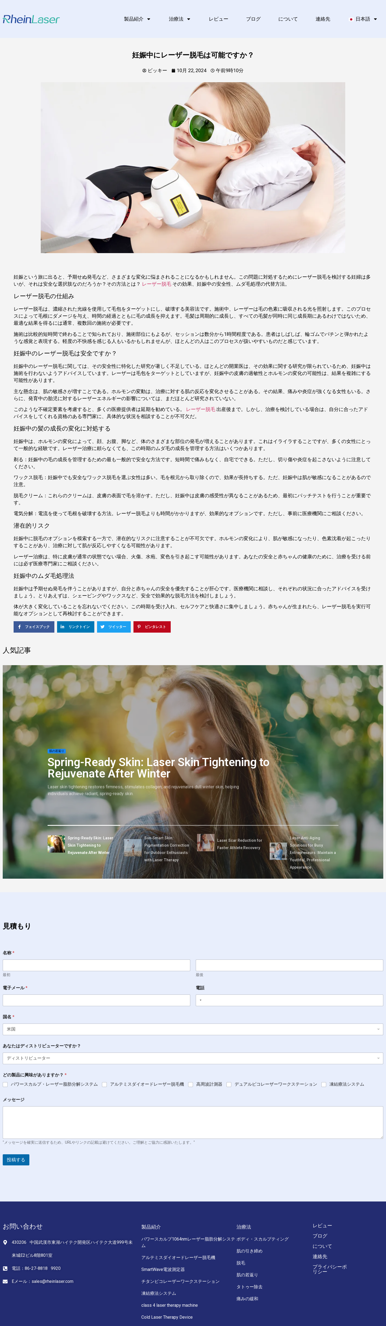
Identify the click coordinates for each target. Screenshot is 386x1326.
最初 (6, 975)
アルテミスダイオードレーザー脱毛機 (147, 1084)
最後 (199, 975)
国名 (8, 1016)
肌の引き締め (249, 1251)
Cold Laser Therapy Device (167, 1317)
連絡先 (323, 19)
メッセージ (13, 1099)
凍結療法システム (346, 1084)
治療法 (180, 19)
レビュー (218, 19)
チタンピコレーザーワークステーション (180, 1281)
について (288, 19)
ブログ (253, 19)
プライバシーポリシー (330, 1269)
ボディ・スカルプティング (262, 1239)
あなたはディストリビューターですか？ (42, 1045)
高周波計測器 (209, 1084)
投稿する (16, 1159)
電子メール (15, 987)
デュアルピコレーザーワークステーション (276, 1084)
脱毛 (240, 1263)
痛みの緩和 (247, 1298)
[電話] (289, 1000)
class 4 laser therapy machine (169, 1305)
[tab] (84, 845)
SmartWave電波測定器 (163, 1269)
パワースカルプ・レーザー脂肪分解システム (54, 1084)
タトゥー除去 (249, 1286)
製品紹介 (137, 19)
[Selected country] (199, 1000)
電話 (200, 987)
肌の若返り (56, 751)
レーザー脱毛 (156, 284)
